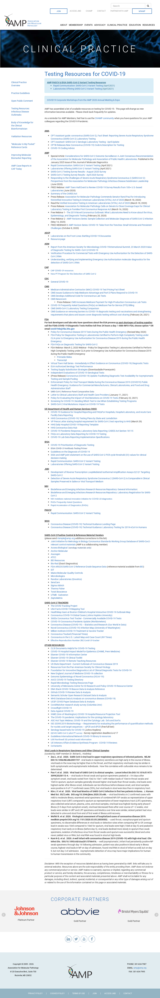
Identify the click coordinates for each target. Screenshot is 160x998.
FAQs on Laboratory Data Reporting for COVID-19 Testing (78, 433)
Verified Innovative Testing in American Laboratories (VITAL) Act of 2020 (95, 202)
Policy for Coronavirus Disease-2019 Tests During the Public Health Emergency (89, 331)
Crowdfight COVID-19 (61, 707)
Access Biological (59, 547)
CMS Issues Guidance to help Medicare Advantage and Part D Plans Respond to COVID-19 (94, 292)
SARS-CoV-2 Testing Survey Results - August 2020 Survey (78, 171)
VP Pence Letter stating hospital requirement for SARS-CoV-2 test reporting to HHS (91, 421)
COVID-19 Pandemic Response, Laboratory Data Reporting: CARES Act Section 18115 (92, 430)
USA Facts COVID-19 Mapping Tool (67, 608)
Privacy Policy (35, 993)
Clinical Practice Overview (19, 84)
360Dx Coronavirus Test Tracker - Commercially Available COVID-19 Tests (86, 618)
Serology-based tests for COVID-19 (67, 729)
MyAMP (142, 11)
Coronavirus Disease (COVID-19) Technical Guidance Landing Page (83, 524)
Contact (101, 11)
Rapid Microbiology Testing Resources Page (72, 682)
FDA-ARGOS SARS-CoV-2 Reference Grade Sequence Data (79, 566)
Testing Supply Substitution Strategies (69, 369)
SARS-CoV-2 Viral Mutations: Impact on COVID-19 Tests (78, 404)
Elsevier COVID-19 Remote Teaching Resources (73, 660)
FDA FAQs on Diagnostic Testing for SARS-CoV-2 (74, 344)
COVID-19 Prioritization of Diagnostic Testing (72, 444)
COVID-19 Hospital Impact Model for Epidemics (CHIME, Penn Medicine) (85, 651)
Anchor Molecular (59, 550)
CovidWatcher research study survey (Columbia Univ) (76, 704)
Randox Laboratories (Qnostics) (66, 579)
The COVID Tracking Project (64, 605)
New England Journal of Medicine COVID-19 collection (77, 673)
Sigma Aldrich (57, 585)
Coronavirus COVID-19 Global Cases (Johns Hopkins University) (81, 615)
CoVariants (56, 745)
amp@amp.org (140, 967)
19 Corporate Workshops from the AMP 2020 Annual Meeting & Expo (86, 99)
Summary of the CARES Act (64, 193)
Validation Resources (21, 136)
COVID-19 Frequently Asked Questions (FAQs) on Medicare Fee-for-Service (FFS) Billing (92, 305)
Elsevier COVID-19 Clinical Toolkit (66, 657)
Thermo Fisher (58, 588)
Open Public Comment (22, 100)
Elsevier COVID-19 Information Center (69, 654)
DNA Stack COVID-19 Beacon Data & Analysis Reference (78, 689)
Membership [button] (76, 24)
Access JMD (75, 11)
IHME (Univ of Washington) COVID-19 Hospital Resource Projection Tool (85, 714)
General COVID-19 (60, 281)
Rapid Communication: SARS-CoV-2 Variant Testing (78, 85)
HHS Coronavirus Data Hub (64, 427)
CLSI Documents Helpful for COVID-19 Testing (73, 648)
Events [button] (89, 24)
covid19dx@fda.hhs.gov (63, 328)
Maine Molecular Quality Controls (67, 572)
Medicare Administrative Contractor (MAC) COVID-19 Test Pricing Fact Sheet (88, 289)
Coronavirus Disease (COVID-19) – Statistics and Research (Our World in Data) (88, 624)
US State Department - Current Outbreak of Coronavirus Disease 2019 (84, 663)
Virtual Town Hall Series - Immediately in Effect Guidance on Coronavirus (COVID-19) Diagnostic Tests (99, 363)
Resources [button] (148, 24)
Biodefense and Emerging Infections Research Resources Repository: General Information (94, 489)
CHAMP (89, 11)
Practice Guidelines (20, 93)
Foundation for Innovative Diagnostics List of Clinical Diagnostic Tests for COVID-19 (91, 670)
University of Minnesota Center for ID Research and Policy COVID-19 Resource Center (92, 685)
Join (59, 11)
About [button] (64, 24)
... (80, 945)
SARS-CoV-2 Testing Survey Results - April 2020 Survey (77, 174)
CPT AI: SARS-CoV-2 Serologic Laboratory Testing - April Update (85, 141)
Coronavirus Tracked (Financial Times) (69, 634)
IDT (52, 569)
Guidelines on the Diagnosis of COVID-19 (70, 451)
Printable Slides (64, 356)
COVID (50, 99)
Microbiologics (58, 575)
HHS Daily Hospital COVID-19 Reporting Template (74, 424)
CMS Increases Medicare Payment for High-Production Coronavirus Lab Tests (108, 302)
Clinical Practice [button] (117, 24)
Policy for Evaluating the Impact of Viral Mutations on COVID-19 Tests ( (85, 397)
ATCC (53, 557)
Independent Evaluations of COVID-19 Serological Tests (77, 372)
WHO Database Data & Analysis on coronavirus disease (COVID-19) (83, 698)
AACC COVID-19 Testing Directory (67, 679)
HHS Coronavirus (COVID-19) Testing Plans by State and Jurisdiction (84, 418)
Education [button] (135, 24)
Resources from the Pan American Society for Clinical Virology (80, 667)
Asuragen (55, 554)
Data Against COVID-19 (62, 710)
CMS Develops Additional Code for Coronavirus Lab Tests (78, 295)
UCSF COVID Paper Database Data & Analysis (73, 701)
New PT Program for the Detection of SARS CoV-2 (73, 273)
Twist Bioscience (59, 591)
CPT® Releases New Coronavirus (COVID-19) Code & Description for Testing (87, 144)
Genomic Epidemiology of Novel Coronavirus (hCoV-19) (77, 676)
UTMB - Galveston (59, 594)
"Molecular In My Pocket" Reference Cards (23, 146)
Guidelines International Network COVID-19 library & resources (81, 736)
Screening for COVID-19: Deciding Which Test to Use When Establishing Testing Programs (94, 401)
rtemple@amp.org (66, 538)
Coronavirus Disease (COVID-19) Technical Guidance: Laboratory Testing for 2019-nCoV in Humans (99, 527)
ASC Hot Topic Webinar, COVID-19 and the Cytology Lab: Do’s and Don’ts (85, 720)
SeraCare (55, 582)
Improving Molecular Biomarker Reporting (21, 156)
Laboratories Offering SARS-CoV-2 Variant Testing (77, 88)
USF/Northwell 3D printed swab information (71, 739)
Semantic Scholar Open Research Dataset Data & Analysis (79, 695)
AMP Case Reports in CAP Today (21, 167)
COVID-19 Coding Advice (63, 148)
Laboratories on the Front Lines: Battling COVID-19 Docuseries (81, 235)
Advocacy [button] (100, 24)
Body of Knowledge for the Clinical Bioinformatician (22, 125)
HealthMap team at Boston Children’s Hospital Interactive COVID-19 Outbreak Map (90, 612)
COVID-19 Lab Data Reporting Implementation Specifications (80, 437)
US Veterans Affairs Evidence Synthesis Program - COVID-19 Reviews (84, 742)
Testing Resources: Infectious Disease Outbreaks (20, 111)
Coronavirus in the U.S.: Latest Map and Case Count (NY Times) (81, 637)
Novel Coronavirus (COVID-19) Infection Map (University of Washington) (85, 627)
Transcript (62, 360)
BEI (141, 566)
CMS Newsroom (58, 298)
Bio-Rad (54, 563)
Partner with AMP (119, 11)
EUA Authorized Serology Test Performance (72, 366)
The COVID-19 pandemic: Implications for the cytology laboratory (82, 717)
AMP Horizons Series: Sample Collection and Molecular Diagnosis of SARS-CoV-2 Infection (110, 218)
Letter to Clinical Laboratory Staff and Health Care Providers (80, 394)
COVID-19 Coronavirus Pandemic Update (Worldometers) (78, 621)
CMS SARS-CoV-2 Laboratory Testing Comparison (75, 308)
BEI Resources (58, 560)
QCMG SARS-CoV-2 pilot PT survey (66, 733)
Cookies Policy (57, 993)
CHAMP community (104, 118)
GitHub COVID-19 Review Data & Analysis (71, 692)
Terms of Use (78, 993)
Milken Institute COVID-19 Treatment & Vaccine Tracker (77, 630)
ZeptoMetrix (56, 597)
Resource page (58, 239)
